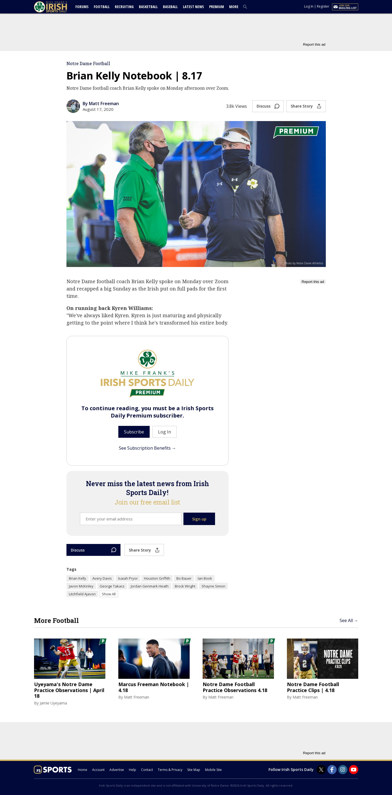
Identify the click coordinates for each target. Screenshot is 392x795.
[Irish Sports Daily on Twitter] (321, 769)
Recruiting (124, 6)
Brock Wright (185, 586)
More (233, 6)
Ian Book (205, 578)
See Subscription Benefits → (147, 448)
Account (98, 769)
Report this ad (314, 44)
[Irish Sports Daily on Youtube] (353, 769)
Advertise (116, 769)
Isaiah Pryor (128, 578)
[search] (246, 6)
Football (102, 6)
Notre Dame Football (88, 63)
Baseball (170, 6)
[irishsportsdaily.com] (57, 6)
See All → (349, 620)
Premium (216, 6)
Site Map (193, 769)
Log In (308, 6)
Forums (82, 6)
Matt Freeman (136, 697)
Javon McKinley (81, 586)
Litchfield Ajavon (82, 594)
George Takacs (112, 586)
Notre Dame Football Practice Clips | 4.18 (313, 687)
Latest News (193, 6)
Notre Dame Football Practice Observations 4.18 (235, 687)
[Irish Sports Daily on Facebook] (332, 769)
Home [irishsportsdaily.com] (82, 769)
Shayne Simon (213, 586)
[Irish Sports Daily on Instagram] (342, 769)
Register (323, 6)
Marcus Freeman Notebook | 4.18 (153, 687)
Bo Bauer (184, 578)
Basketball (148, 6)
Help (132, 769)
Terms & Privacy (170, 769)
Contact (147, 769)
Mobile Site (213, 769)
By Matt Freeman (101, 103)
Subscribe (134, 432)
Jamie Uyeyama (53, 703)
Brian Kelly (77, 578)
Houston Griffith (157, 578)
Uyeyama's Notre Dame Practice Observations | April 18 (69, 690)
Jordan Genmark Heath (150, 586)
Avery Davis (102, 578)
